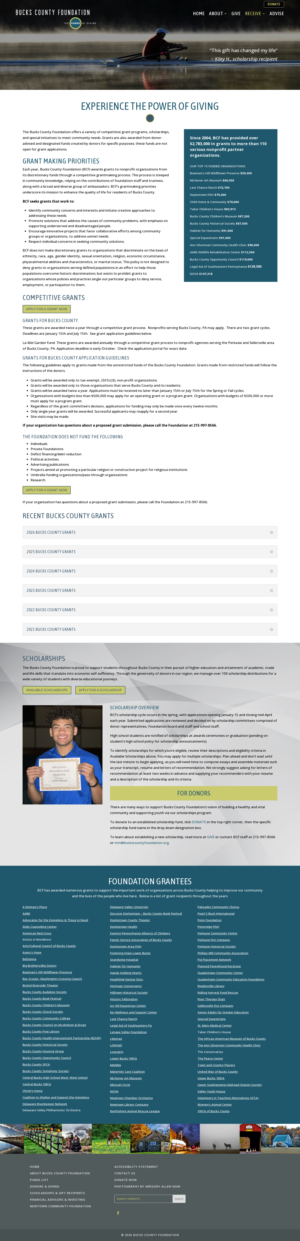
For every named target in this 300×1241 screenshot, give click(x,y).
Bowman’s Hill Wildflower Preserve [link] (47, 972)
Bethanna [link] (29, 959)
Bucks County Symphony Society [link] (46, 1071)
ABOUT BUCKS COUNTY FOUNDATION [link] (60, 1173)
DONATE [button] (274, 4)
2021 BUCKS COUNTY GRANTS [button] (51, 629)
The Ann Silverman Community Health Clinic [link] (229, 1045)
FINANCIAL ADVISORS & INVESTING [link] (57, 1199)
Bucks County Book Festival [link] (42, 998)
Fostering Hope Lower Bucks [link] (130, 953)
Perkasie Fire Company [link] (214, 940)
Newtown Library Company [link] (129, 1104)
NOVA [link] (114, 1091)
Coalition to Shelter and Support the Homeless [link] (56, 1097)
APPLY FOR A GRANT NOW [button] (46, 309)
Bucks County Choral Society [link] (43, 1012)
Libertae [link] (116, 1039)
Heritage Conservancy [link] (126, 986)
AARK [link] (26, 913)
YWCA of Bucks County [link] (214, 1111)
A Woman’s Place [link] (35, 907)
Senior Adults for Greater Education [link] (223, 1012)
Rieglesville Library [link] (211, 986)
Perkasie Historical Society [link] (217, 946)
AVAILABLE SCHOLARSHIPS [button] (47, 690)
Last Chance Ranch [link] (123, 1019)
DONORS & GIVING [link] (44, 1186)
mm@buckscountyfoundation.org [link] (141, 842)
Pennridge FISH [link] (208, 927)
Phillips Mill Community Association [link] (223, 953)
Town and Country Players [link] (216, 1065)
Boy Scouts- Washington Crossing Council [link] (52, 979)
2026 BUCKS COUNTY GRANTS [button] (51, 532)
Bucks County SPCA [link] (36, 1064)
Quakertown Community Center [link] (220, 973)
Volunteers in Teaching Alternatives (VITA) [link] (228, 1098)
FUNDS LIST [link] (39, 1180)
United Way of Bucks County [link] (218, 1072)
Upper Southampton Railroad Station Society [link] (230, 1085)
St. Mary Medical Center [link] (215, 1025)
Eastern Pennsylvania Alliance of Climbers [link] (140, 933)
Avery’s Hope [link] (32, 952)
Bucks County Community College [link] (46, 1018)
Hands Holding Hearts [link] (126, 973)
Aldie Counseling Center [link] (40, 927)
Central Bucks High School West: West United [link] (55, 1078)
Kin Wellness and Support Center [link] (133, 1012)
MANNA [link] (115, 1065)
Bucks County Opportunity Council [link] (47, 1058)
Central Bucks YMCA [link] (37, 1084)
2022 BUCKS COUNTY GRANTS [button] (51, 610)
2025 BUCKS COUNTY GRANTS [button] (51, 552)
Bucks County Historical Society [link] (45, 1045)
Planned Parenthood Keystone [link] (219, 966)
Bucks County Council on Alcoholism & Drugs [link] (54, 1025)
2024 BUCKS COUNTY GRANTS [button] (51, 571)
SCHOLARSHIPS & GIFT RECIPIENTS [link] (57, 1193)
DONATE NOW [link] (125, 1180)
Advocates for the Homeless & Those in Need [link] (55, 920)
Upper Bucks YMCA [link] (211, 1078)
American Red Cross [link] (37, 933)
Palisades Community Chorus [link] (218, 907)
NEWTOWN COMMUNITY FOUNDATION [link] (60, 1206)
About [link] (216, 14)
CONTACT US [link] (124, 1173)
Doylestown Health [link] (123, 927)
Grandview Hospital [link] (124, 960)
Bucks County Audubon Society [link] (45, 992)
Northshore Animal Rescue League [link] (135, 1111)
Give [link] (236, 14)
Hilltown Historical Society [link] (129, 992)
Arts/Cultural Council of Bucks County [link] (49, 946)
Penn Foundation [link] (210, 920)
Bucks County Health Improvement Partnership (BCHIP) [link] (62, 1038)
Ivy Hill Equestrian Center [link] (128, 1006)
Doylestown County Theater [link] (130, 920)
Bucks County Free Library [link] (41, 1031)
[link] (56, 28)
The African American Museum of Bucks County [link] (232, 1039)
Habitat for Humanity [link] (125, 966)
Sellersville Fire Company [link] (215, 1006)
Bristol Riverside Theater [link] (40, 985)
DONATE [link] (199, 822)
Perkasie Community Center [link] (217, 933)
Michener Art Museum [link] (126, 1078)
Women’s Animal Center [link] (215, 1104)
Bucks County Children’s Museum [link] (46, 1005)
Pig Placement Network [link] (214, 960)
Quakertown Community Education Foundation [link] (231, 979)
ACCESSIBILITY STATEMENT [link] (136, 1167)
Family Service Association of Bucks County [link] (141, 940)
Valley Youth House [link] (211, 1091)
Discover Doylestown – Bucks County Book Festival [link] (146, 913)
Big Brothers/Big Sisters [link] (40, 966)
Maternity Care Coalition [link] (127, 1072)
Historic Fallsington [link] (124, 999)
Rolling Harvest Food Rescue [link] (218, 992)
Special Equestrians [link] (212, 1019)
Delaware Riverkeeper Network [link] (45, 1104)
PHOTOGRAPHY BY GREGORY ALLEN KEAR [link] (147, 1186)
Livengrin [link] (116, 1052)
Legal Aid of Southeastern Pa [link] (131, 1025)
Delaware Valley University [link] (129, 907)
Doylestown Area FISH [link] (125, 946)
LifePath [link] (116, 1045)
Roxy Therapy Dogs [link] (211, 999)
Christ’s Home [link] (33, 1091)
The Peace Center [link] (210, 1058)
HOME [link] (35, 1167)
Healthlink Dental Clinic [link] (126, 979)
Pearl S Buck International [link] (216, 913)
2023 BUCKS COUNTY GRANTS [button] (51, 590)
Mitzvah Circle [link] (120, 1085)
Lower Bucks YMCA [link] (123, 1058)
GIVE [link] (211, 837)
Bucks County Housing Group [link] (43, 1051)
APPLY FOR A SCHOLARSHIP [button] (100, 690)
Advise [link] (277, 14)
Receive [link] (253, 14)
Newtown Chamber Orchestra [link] (131, 1098)
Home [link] (199, 14)
